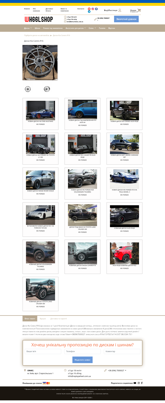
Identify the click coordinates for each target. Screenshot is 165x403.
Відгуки (111, 28)
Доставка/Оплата (49, 10)
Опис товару (30, 321)
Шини (37, 28)
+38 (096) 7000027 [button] (116, 373)
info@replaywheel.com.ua (75, 22)
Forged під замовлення (53, 28)
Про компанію (36, 10)
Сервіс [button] (91, 28)
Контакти (80, 9)
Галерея (102, 28)
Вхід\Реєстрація (112, 10)
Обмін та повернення (65, 10)
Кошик (135, 11)
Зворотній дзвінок (126, 19)
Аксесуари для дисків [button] (75, 28)
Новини (27, 9)
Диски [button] (27, 28)
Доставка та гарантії (58, 321)
